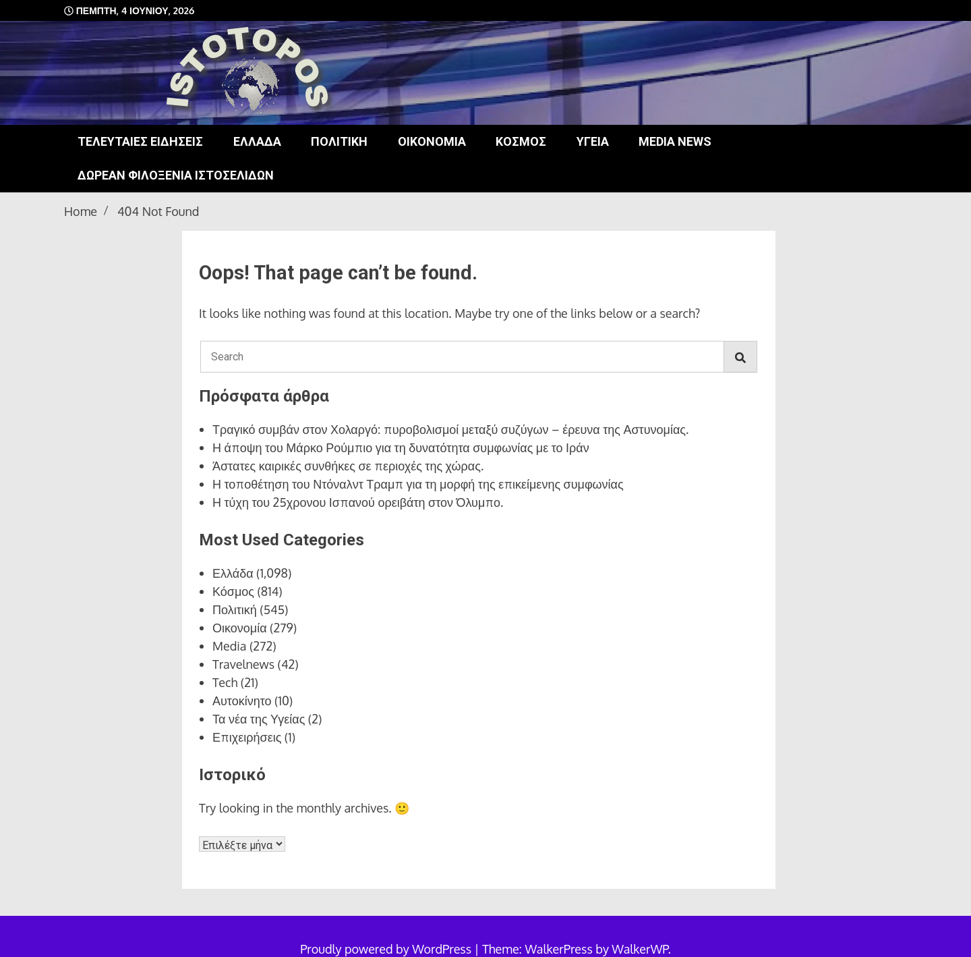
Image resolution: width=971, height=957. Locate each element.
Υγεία (593, 141)
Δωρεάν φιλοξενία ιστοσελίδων (176, 175)
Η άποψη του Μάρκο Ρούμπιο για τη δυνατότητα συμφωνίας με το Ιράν (400, 447)
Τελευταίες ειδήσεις (140, 141)
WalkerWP (640, 948)
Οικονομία (432, 141)
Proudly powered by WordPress (387, 948)
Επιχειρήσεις (246, 737)
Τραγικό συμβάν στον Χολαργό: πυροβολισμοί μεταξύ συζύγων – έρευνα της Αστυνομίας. (450, 429)
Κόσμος (521, 141)
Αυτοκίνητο (242, 700)
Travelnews (243, 664)
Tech (224, 682)
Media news (675, 141)
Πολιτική (339, 141)
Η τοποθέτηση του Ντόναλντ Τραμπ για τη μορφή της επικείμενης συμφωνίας (418, 483)
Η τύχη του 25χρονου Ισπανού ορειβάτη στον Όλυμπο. (357, 502)
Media (229, 645)
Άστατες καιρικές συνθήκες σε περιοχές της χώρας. (347, 465)
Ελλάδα (257, 141)
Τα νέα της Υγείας (258, 718)
